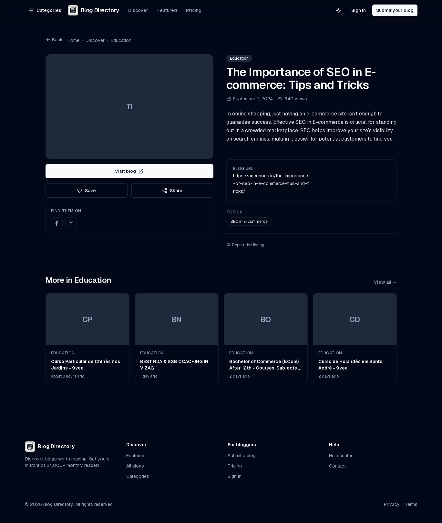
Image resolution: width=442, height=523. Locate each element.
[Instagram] (71, 223)
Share (172, 190)
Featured (167, 10)
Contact (337, 466)
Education (121, 40)
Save (86, 190)
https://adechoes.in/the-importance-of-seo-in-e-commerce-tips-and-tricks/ (271, 183)
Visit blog (129, 171)
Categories (137, 476)
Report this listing (245, 245)
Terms (411, 504)
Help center (341, 456)
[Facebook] (57, 223)
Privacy (392, 504)
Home (73, 40)
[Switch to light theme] (338, 10)
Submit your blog (395, 10)
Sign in (358, 10)
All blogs (135, 466)
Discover (138, 10)
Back (54, 40)
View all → (385, 282)
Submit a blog (242, 456)
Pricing (193, 10)
